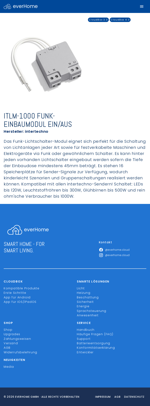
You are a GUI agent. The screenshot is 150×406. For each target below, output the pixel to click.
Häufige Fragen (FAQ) (95, 334)
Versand (11, 343)
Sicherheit (85, 302)
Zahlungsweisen (17, 339)
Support (84, 339)
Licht (81, 288)
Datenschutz (134, 397)
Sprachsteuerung (91, 311)
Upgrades (12, 334)
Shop (8, 330)
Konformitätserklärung (96, 348)
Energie (83, 306)
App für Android (17, 297)
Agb (117, 397)
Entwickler (85, 352)
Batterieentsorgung (93, 343)
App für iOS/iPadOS (20, 302)
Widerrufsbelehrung (20, 352)
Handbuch (86, 330)
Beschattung (88, 297)
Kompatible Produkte (21, 288)
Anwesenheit (88, 315)
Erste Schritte (15, 293)
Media (9, 367)
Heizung (83, 293)
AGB (7, 348)
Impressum (103, 397)
